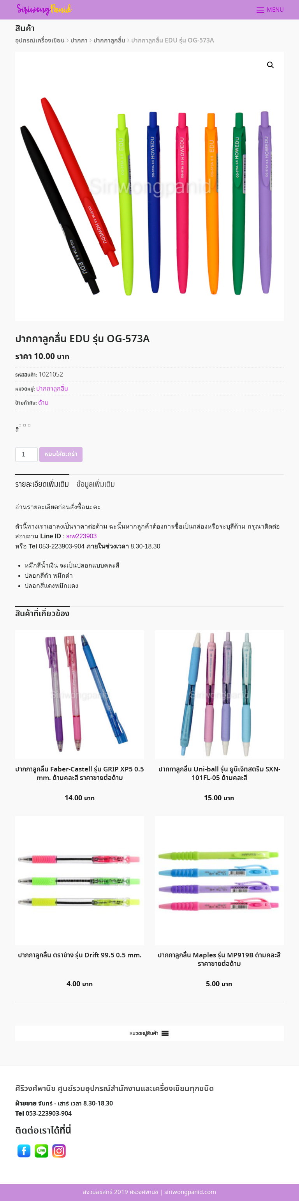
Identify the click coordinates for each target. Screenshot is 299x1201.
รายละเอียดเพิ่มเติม (42, 483)
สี (17, 429)
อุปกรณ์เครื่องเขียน (40, 40)
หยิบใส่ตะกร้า (60, 454)
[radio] (20, 425)
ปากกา (79, 40)
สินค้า (25, 28)
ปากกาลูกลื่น (109, 40)
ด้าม (43, 402)
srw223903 (81, 536)
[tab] (42, 483)
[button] (144, 1033)
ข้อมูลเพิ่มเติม (96, 483)
